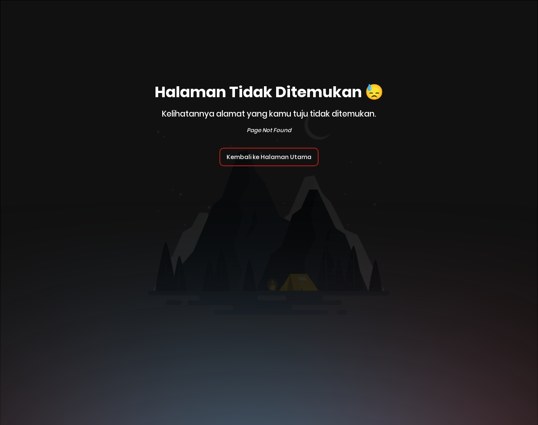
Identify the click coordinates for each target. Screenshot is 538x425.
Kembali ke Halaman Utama (269, 157)
